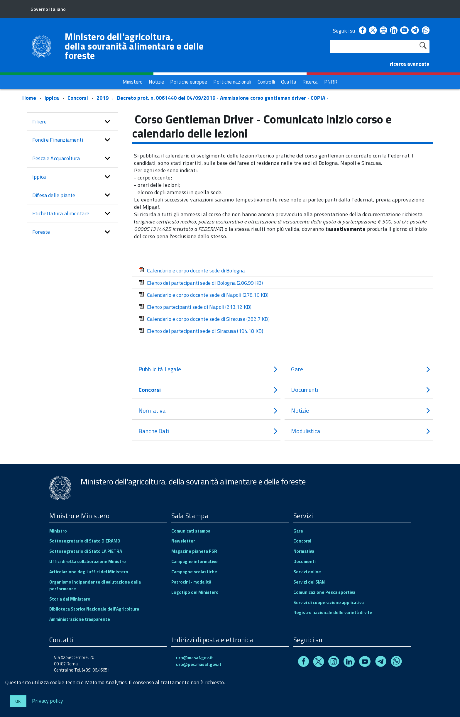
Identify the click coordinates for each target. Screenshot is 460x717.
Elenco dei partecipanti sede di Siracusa (201, 331)
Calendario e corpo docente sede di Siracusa (204, 319)
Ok (18, 701)
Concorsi (77, 98)
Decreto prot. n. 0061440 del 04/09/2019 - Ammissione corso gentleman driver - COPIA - (223, 98)
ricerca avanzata (409, 64)
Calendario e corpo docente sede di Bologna (192, 270)
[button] (107, 122)
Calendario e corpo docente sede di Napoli (204, 295)
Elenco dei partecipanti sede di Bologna (201, 283)
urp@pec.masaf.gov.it (198, 664)
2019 (103, 98)
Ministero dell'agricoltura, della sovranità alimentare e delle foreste (134, 46)
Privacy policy (47, 700)
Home (29, 98)
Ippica (52, 98)
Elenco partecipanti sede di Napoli (195, 307)
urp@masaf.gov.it (194, 657)
